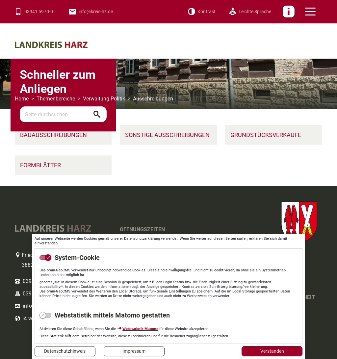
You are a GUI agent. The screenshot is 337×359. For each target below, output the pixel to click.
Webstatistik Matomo (140, 329)
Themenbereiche (56, 99)
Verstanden (272, 351)
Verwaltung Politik (104, 99)
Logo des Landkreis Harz (61, 33)
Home (22, 99)
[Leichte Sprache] (250, 11)
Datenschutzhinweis (65, 351)
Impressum (133, 351)
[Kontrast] (201, 11)
